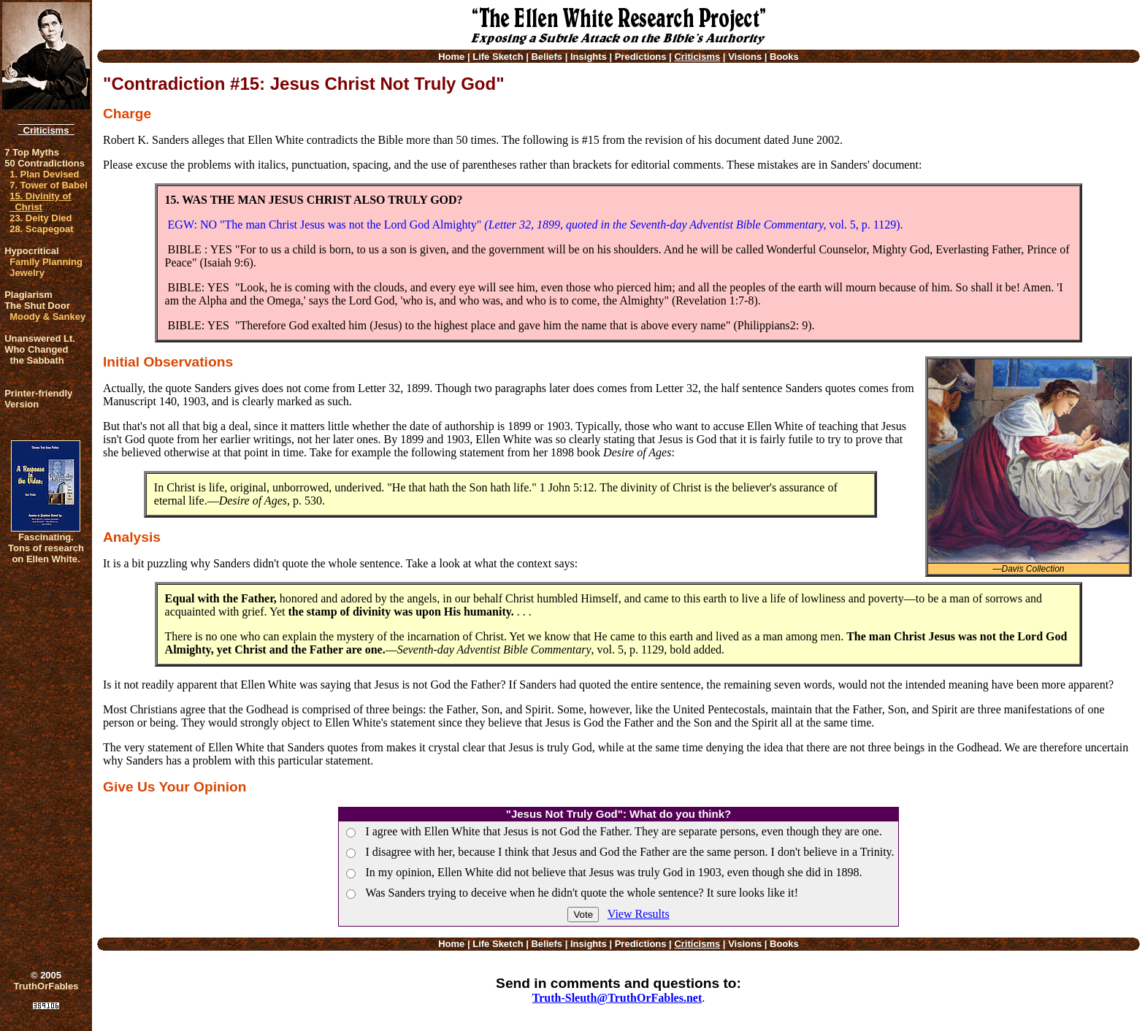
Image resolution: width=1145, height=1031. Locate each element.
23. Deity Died (40, 217)
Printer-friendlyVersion (38, 399)
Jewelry (27, 272)
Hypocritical (31, 250)
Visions (745, 56)
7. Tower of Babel (48, 185)
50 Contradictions (44, 163)
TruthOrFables (46, 986)
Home (451, 56)
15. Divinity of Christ (40, 201)
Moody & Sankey (47, 316)
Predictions (641, 56)
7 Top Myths (31, 152)
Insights (588, 56)
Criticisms (46, 130)
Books (784, 56)
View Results (639, 914)
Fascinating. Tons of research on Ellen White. (46, 548)
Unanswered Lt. (39, 338)
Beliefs (546, 56)
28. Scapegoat (41, 228)
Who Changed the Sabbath (36, 355)
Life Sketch (497, 56)
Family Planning (46, 261)
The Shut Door (37, 305)
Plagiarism (28, 294)
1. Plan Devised (44, 174)
